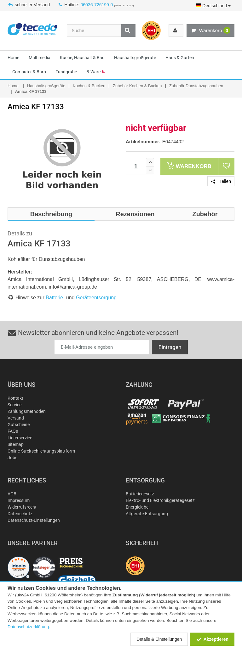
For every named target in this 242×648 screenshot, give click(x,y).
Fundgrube (66, 71)
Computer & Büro (29, 71)
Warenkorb (210, 30)
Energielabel (137, 507)
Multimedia (39, 57)
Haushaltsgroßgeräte (135, 57)
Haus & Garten (179, 57)
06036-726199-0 (97, 4)
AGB (12, 493)
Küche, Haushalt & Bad (82, 57)
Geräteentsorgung (96, 297)
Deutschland (213, 5)
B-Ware (95, 71)
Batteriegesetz (140, 493)
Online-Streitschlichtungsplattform (41, 451)
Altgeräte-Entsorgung (147, 513)
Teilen (221, 181)
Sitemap (16, 444)
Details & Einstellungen (159, 639)
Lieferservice (20, 437)
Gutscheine (19, 424)
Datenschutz (20, 513)
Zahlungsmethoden (27, 411)
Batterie (54, 297)
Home (13, 57)
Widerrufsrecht (22, 507)
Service (14, 404)
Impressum (19, 500)
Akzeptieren (212, 639)
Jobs (12, 457)
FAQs (13, 431)
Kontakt (15, 398)
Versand (16, 417)
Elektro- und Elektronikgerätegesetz (160, 500)
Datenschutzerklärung (28, 626)
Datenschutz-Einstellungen (34, 520)
